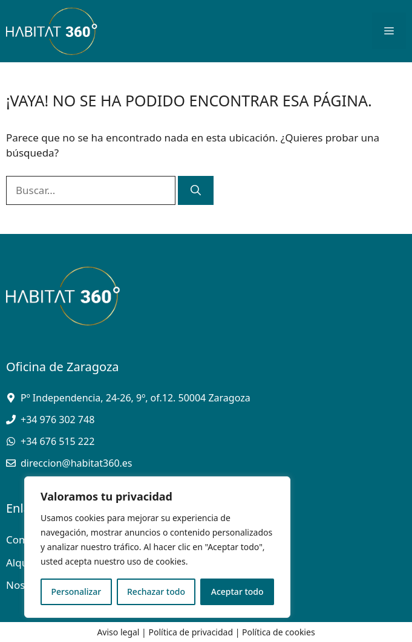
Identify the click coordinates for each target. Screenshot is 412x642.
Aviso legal (118, 632)
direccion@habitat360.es (76, 463)
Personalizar (76, 591)
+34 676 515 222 (57, 441)
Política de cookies (278, 632)
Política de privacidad (190, 632)
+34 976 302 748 (57, 419)
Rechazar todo (156, 591)
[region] (157, 547)
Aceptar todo (237, 591)
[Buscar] (196, 190)
